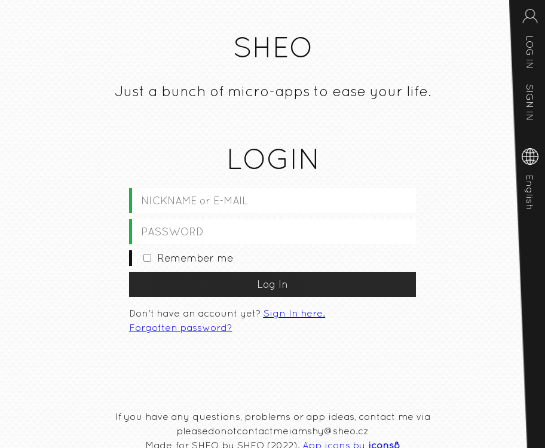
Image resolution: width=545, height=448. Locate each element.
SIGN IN (530, 102)
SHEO (272, 47)
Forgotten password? (180, 327)
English (530, 192)
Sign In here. (294, 313)
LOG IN (530, 52)
